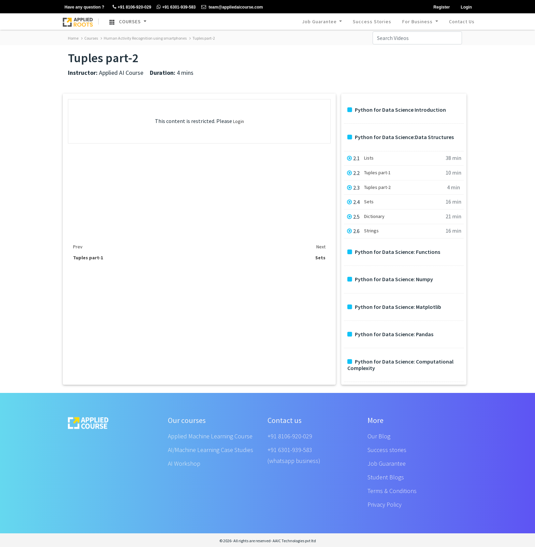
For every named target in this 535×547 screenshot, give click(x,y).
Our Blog (378, 436)
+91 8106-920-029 (290, 436)
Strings (371, 230)
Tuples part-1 (377, 172)
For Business (418, 21)
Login (238, 121)
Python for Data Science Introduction (396, 110)
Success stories (386, 450)
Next (321, 247)
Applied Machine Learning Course (210, 436)
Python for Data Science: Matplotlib (394, 307)
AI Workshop (184, 463)
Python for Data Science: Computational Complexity (400, 364)
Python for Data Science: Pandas (390, 334)
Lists (369, 158)
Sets (369, 201)
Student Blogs (385, 477)
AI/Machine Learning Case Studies (210, 450)
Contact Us (462, 21)
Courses (89, 38)
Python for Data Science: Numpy (390, 279)
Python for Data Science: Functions (393, 252)
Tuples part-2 (202, 38)
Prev (78, 247)
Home (73, 38)
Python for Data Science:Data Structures (400, 137)
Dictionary (374, 216)
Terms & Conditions (392, 491)
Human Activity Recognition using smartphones (144, 38)
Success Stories (372, 21)
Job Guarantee (320, 21)
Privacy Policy (384, 504)
